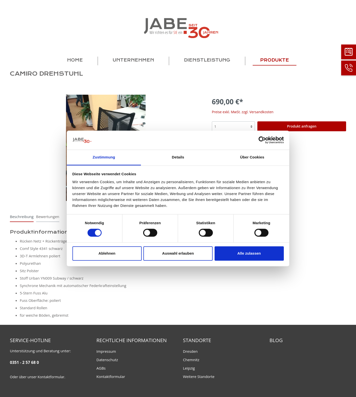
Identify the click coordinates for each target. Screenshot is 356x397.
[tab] (22, 216)
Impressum (106, 351)
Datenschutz (107, 359)
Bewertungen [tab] (47, 216)
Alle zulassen (249, 253)
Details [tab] (178, 157)
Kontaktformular (51, 377)
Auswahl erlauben (178, 253)
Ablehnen (106, 253)
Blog (276, 340)
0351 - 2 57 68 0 (24, 362)
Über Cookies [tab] (252, 157)
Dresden (190, 351)
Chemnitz (191, 359)
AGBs (101, 368)
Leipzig (189, 368)
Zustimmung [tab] (104, 157)
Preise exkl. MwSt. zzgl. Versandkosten (243, 112)
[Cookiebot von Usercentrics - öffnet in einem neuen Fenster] (262, 140)
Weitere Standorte (199, 376)
